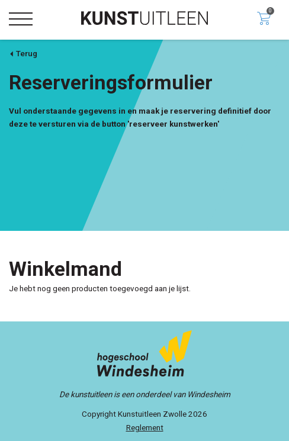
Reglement (144, 427)
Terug (23, 53)
